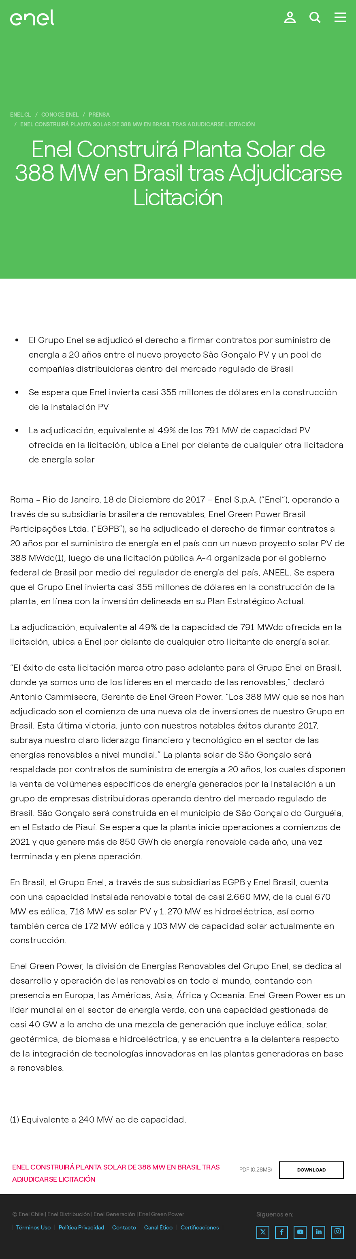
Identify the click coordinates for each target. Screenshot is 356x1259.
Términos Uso (33, 1227)
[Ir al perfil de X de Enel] (262, 1232)
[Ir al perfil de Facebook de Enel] (281, 1232)
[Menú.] (340, 18)
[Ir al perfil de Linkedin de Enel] (318, 1232)
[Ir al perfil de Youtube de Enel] (300, 1232)
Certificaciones (200, 1227)
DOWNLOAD (311, 1170)
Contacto (124, 1227)
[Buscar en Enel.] (315, 18)
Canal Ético (158, 1227)
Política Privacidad (81, 1227)
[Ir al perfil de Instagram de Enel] (337, 1232)
